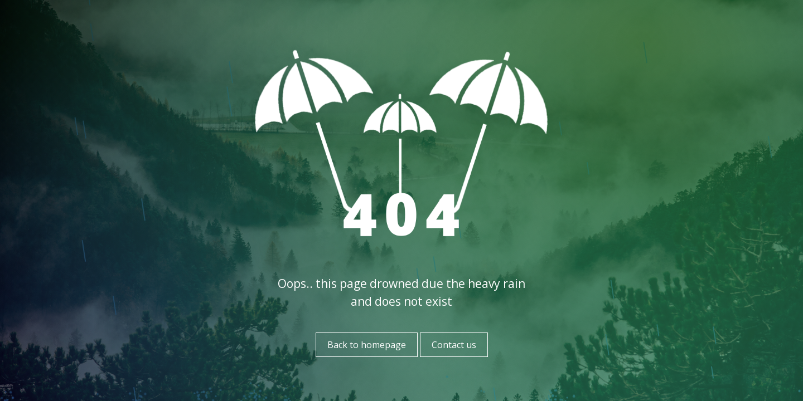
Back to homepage (366, 345)
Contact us (454, 345)
